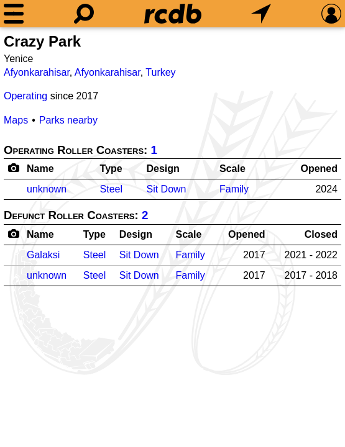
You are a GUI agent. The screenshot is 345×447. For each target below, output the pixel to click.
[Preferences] (331, 14)
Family (234, 189)
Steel (111, 189)
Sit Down (166, 189)
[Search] (84, 14)
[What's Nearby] (261, 14)
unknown (47, 189)
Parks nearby (68, 120)
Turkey (160, 72)
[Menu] (14, 14)
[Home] (172, 14)
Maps (16, 120)
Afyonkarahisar (37, 72)
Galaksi (43, 255)
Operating (25, 96)
